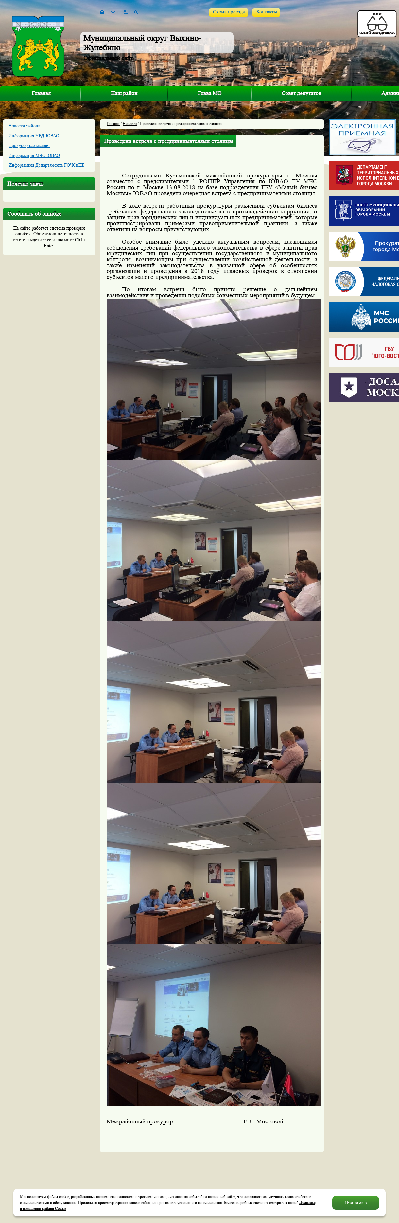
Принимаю (356, 1202)
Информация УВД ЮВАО (34, 135)
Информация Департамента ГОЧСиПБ (46, 165)
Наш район (124, 93)
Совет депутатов (301, 93)
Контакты (266, 12)
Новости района (24, 125)
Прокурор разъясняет (29, 145)
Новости (130, 123)
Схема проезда (229, 12)
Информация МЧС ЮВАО (34, 155)
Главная (41, 93)
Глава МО (209, 93)
